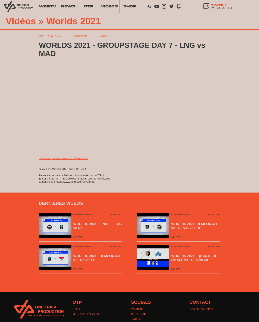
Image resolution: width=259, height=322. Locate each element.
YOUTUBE (137, 309)
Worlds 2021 (73, 21)
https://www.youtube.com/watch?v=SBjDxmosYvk (63, 158)
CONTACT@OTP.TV (201, 309)
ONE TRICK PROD (50, 35)
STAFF (77, 309)
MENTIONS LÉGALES (86, 314)
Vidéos (21, 21)
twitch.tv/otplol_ (222, 8)
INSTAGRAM (138, 314)
